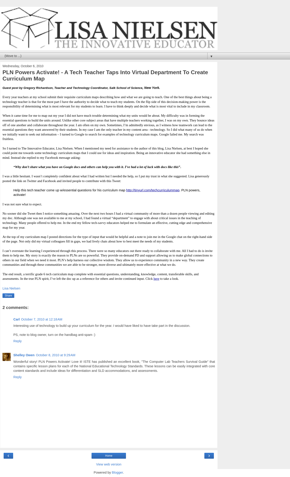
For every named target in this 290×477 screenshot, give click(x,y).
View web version (108, 464)
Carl (16, 319)
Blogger (117, 472)
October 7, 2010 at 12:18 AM (41, 319)
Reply (17, 341)
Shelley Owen (24, 355)
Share (8, 295)
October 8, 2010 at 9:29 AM (55, 355)
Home (108, 455)
